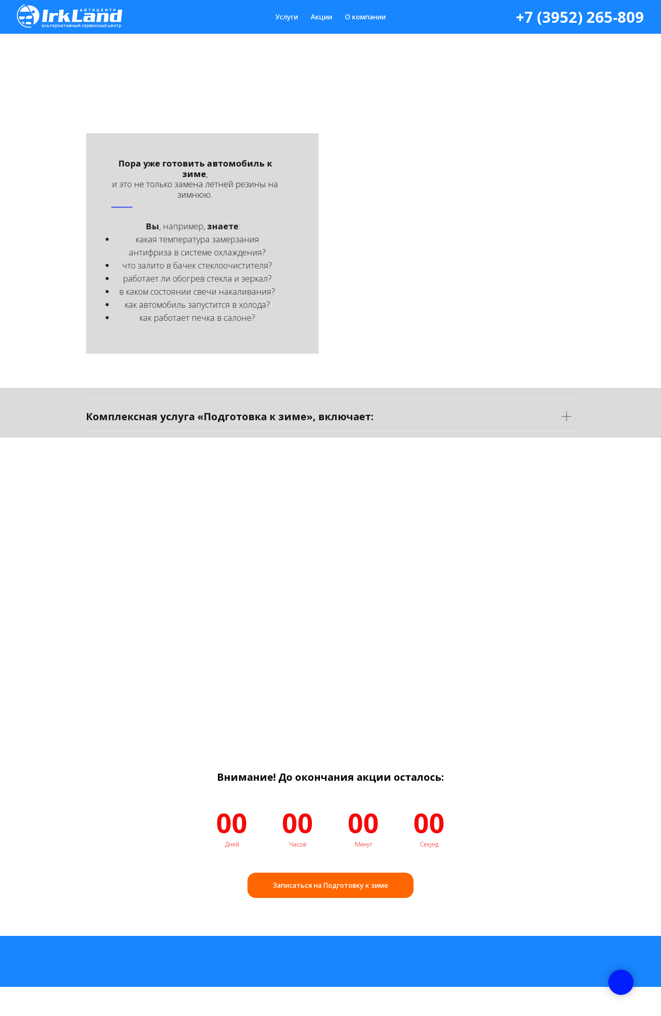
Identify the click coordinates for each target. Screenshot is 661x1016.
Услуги (286, 17)
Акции (321, 17)
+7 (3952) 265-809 (580, 17)
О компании (365, 17)
